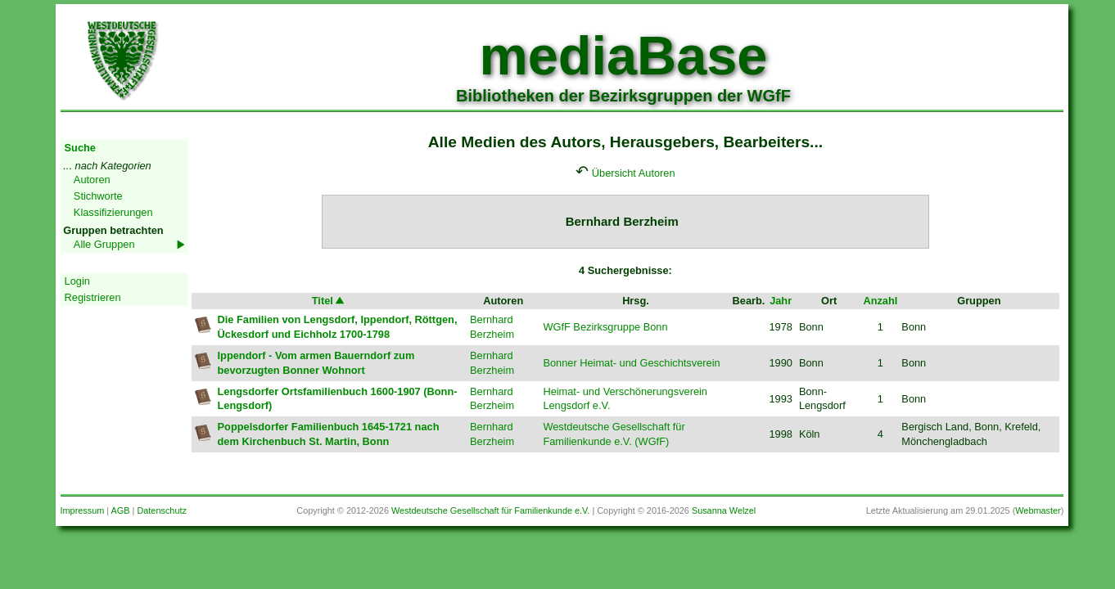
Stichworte (98, 196)
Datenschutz (161, 510)
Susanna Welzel (724, 510)
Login (77, 281)
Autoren (92, 179)
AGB (120, 510)
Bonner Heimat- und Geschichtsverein (631, 363)
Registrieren (93, 297)
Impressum (83, 510)
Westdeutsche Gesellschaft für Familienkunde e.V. (490, 510)
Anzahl (880, 300)
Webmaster (1037, 510)
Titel (329, 300)
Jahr (781, 300)
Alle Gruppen (104, 244)
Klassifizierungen (113, 212)
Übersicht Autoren (633, 173)
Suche (80, 148)
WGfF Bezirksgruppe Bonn (605, 327)
